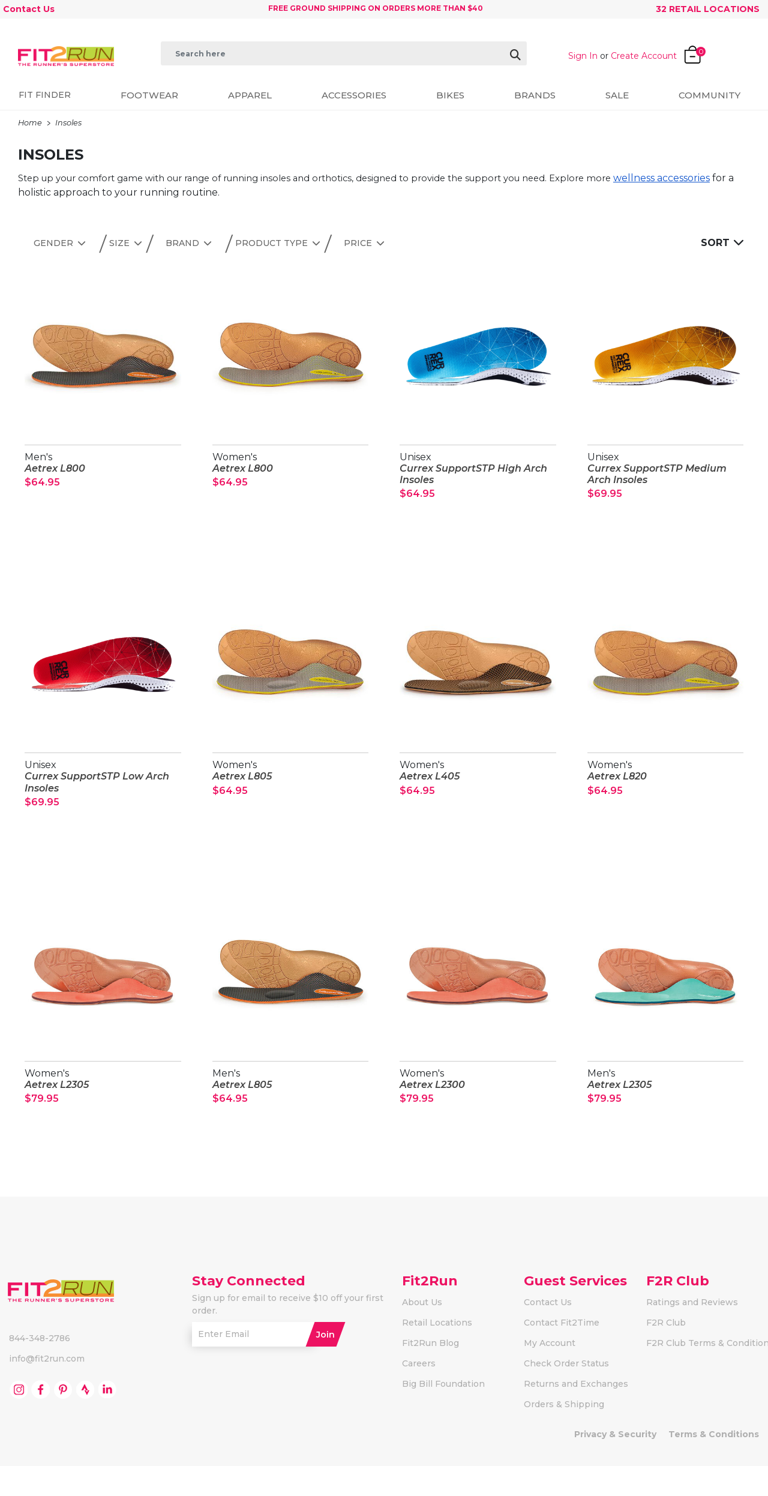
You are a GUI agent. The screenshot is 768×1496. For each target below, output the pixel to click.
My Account (549, 1373)
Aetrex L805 (242, 786)
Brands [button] (535, 95)
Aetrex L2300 (432, 1104)
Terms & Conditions (713, 1464)
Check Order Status (566, 1393)
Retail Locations (437, 1352)
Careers (419, 1393)
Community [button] (709, 95)
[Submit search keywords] (164, 75)
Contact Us (29, 9)
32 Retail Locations (708, 9)
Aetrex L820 (617, 786)
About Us (422, 1332)
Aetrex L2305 (57, 1104)
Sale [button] (617, 95)
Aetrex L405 (430, 786)
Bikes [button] (450, 95)
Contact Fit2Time (561, 1352)
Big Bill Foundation (443, 1413)
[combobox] (344, 53)
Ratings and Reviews (692, 1332)
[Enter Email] (257, 1364)
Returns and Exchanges (576, 1413)
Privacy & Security (615, 1464)
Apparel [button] (250, 95)
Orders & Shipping (564, 1434)
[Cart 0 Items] (707, 51)
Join (325, 1364)
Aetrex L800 (55, 468)
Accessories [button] (354, 95)
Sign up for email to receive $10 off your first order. (287, 1334)
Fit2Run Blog (430, 1373)
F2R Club (666, 1352)
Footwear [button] (149, 95)
